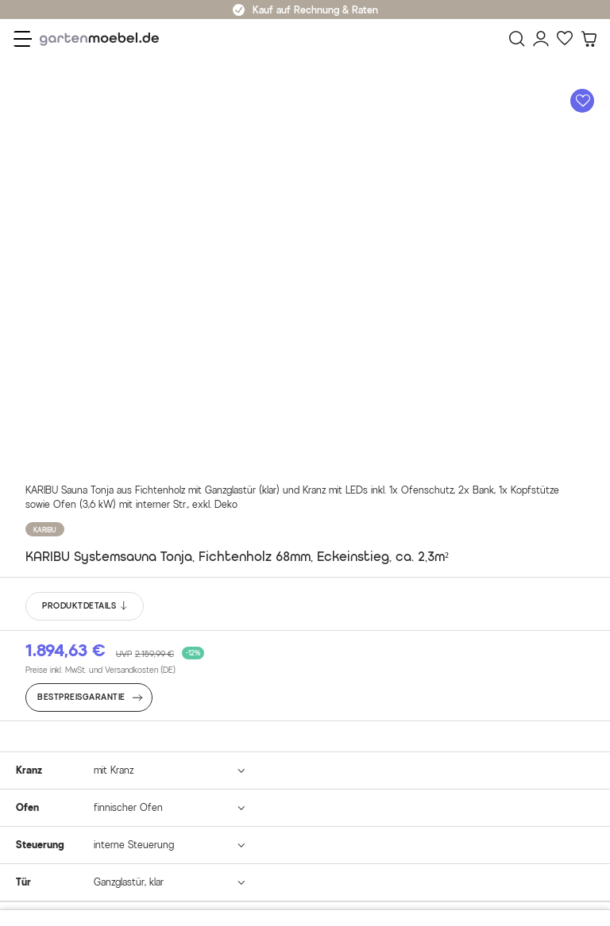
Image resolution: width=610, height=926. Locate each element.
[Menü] (23, 39)
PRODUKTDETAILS (85, 606)
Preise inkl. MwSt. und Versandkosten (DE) (100, 670)
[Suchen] (517, 39)
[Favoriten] (565, 39)
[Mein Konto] (541, 39)
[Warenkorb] (588, 39)
